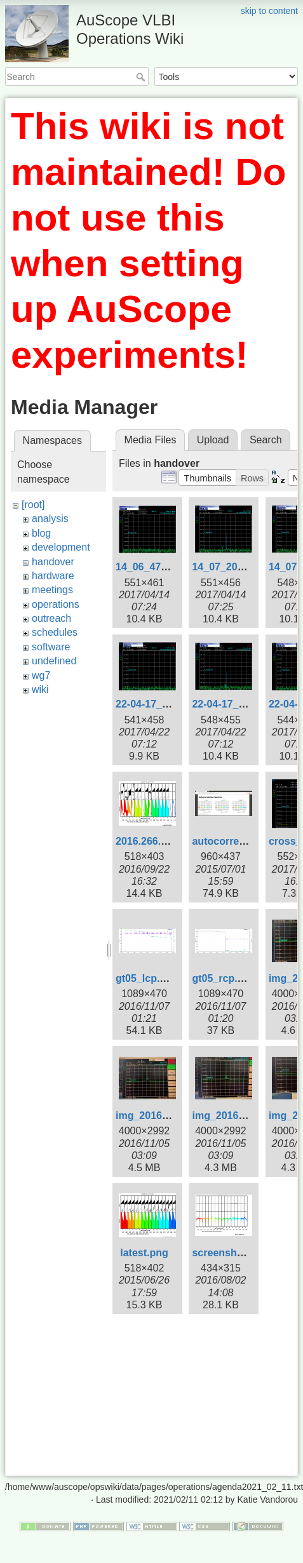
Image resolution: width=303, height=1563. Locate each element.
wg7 (41, 675)
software (51, 646)
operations (55, 604)
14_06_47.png (149, 566)
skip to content (269, 11)
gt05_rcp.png (223, 978)
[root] (33, 504)
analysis (50, 518)
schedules (54, 632)
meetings (52, 589)
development (61, 547)
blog (41, 533)
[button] (207, 477)
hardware (53, 575)
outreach (51, 618)
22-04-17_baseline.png (170, 704)
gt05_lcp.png (147, 978)
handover (53, 561)
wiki (40, 689)
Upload (213, 439)
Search (142, 76)
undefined (54, 660)
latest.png (144, 1252)
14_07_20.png (225, 566)
